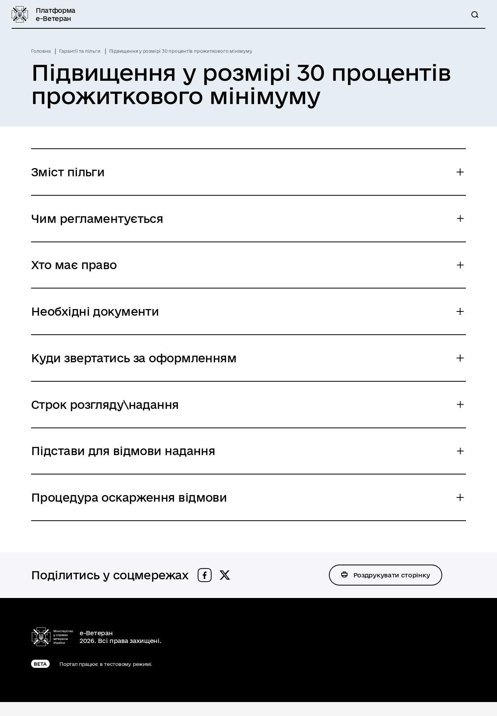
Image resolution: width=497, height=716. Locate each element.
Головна (40, 51)
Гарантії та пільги (79, 51)
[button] (205, 589)
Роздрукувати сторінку (392, 588)
